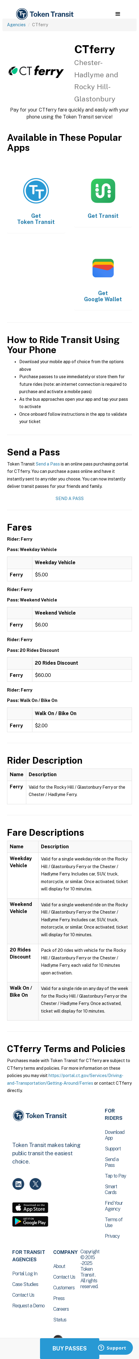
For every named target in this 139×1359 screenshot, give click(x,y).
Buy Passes (70, 1348)
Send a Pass (48, 464)
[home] (44, 14)
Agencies (16, 24)
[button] (118, 14)
